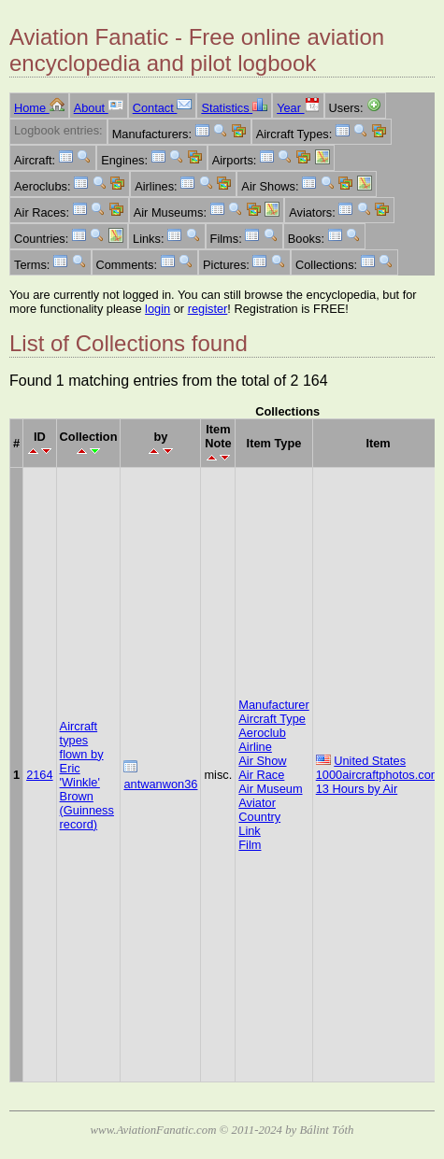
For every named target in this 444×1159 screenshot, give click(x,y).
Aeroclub (262, 733)
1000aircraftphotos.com (378, 775)
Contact (163, 108)
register (208, 309)
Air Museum (270, 789)
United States (370, 761)
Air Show (262, 761)
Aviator (257, 803)
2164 (39, 775)
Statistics (234, 108)
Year (298, 108)
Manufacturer (273, 705)
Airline (255, 747)
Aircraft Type (272, 719)
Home (39, 108)
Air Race (261, 775)
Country (259, 817)
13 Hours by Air (357, 789)
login (157, 309)
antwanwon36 (160, 784)
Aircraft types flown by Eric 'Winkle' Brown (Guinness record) (87, 775)
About (98, 108)
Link (249, 831)
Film (249, 845)
